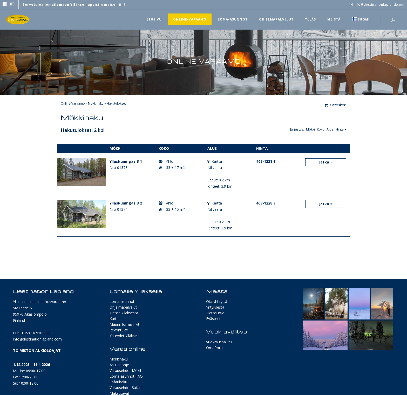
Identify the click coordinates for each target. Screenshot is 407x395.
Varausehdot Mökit (125, 370)
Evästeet (213, 318)
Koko (320, 129)
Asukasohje (119, 364)
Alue (330, 129)
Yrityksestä (215, 307)
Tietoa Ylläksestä (124, 312)
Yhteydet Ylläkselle (125, 335)
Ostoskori (335, 105)
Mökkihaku (96, 103)
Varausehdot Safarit (126, 387)
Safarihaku (118, 381)
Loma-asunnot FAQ (126, 376)
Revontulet (119, 330)
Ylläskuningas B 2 (126, 203)
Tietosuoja (215, 312)
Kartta (217, 161)
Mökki (310, 129)
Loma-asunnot (122, 301)
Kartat (115, 318)
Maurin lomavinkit (124, 324)
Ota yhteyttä (216, 301)
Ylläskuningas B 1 (126, 161)
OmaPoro (214, 347)
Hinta (340, 129)
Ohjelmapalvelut (123, 307)
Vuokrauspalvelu (219, 341)
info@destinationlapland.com (37, 339)
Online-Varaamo (73, 103)
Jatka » (326, 162)
